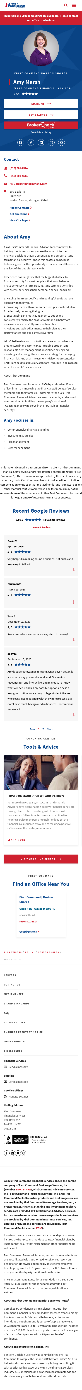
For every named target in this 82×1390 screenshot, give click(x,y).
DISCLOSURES (13, 1051)
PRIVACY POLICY (14, 1022)
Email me (38, 103)
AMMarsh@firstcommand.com (28, 183)
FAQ (6, 1013)
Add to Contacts (19, 207)
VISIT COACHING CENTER (38, 859)
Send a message (18, 1067)
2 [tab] (41, 850)
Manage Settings (18, 1096)
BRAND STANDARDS (17, 1003)
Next (50, 728)
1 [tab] (35, 850)
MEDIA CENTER (14, 994)
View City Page (19, 220)
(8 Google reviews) (54, 520)
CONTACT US (12, 984)
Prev (32, 728)
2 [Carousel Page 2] (43, 729)
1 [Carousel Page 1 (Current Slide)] (39, 729)
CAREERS (10, 975)
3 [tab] (46, 850)
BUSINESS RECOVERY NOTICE (23, 1032)
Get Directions (19, 214)
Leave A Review (41, 527)
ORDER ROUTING (15, 1041)
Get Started (38, 114)
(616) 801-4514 (19, 168)
